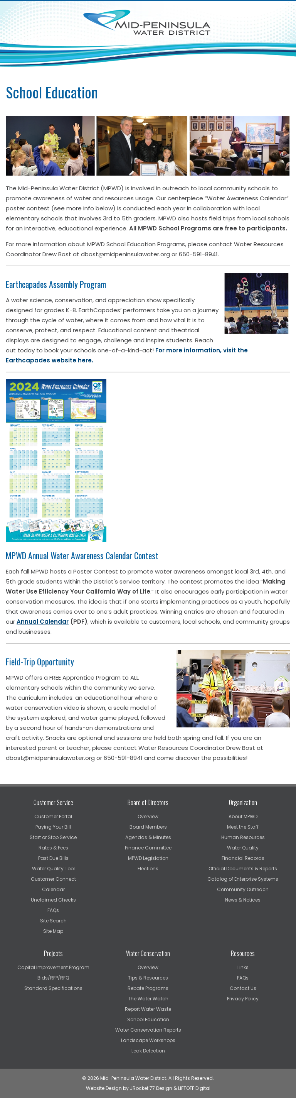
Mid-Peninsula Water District (148, 22)
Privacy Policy (243, 998)
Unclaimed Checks (53, 900)
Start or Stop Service (53, 837)
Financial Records (243, 858)
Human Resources (243, 837)
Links (243, 967)
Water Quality (243, 847)
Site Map (53, 931)
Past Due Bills (53, 858)
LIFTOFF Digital (194, 1088)
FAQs (53, 910)
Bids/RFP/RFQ (53, 977)
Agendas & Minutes (148, 837)
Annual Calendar (43, 622)
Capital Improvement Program (53, 967)
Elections (148, 868)
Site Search (53, 920)
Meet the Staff (243, 827)
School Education (148, 1019)
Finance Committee (148, 847)
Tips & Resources (148, 977)
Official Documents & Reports (243, 868)
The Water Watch (148, 998)
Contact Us (243, 988)
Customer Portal (53, 816)
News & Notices (243, 900)
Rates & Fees (53, 847)
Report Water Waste (148, 1009)
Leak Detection (148, 1050)
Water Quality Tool (53, 868)
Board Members (148, 827)
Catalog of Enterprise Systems (242, 879)
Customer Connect (53, 879)
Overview (148, 816)
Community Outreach (243, 889)
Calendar (53, 889)
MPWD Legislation (148, 858)
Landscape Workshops (148, 1040)
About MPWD (243, 816)
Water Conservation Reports (148, 1030)
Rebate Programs (148, 988)
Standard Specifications (53, 988)
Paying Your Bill (53, 827)
